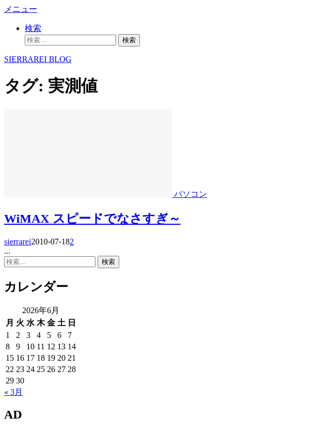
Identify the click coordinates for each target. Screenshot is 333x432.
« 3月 (13, 392)
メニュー (20, 9)
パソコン (190, 194)
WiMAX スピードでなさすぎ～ (92, 218)
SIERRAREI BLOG (37, 59)
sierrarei (17, 241)
